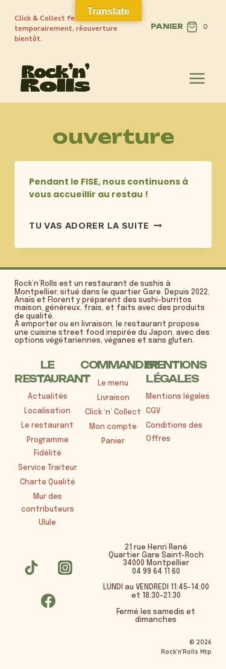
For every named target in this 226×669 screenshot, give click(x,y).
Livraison (113, 398)
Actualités (47, 397)
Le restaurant (47, 426)
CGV (153, 411)
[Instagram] (65, 567)
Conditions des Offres (174, 432)
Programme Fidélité (48, 447)
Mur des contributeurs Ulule (47, 510)
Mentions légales (178, 397)
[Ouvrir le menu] (197, 78)
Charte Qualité (47, 482)
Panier (113, 441)
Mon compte (113, 427)
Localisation (47, 411)
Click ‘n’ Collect (113, 412)
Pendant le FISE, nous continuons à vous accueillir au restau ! (108, 188)
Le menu (113, 383)
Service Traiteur (47, 468)
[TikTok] (31, 567)
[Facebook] (48, 600)
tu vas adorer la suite (95, 225)
